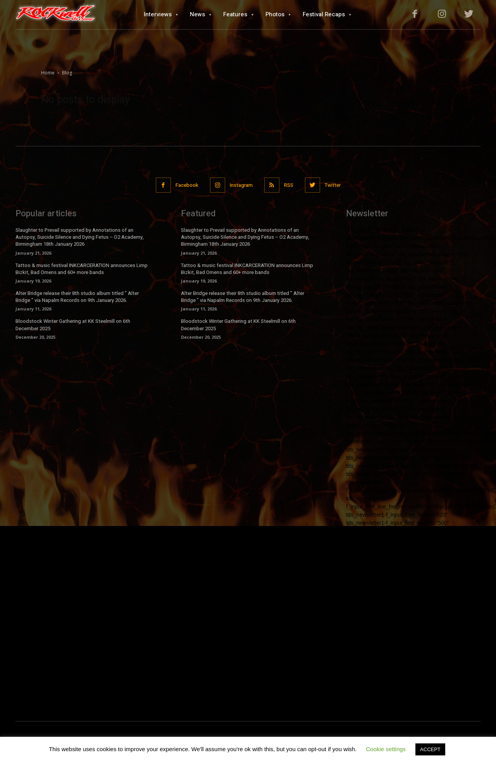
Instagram (241, 185)
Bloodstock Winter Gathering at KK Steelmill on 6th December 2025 (73, 324)
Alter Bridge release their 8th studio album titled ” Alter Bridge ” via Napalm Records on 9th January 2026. (77, 297)
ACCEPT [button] (430, 749)
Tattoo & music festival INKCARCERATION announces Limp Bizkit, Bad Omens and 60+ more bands (82, 269)
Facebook (187, 185)
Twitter (333, 185)
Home (48, 72)
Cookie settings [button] (386, 749)
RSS (288, 185)
